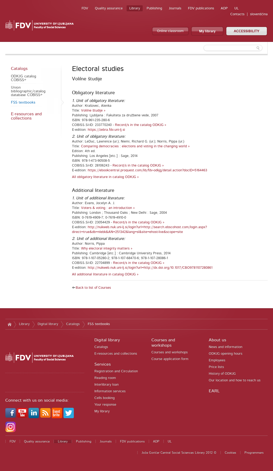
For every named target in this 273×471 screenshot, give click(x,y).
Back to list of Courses (93, 288)
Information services (110, 391)
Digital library (48, 324)
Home (9, 324)
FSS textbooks (23, 102)
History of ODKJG (222, 373)
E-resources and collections (26, 116)
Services (102, 364)
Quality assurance (109, 8)
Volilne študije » (93, 110)
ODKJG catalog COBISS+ (23, 78)
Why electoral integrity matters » (107, 248)
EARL (214, 391)
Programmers (254, 452)
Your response (105, 404)
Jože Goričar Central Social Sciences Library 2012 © (179, 452)
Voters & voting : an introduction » (108, 208)
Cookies (230, 452)
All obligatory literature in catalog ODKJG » (105, 177)
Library (134, 8)
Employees (217, 360)
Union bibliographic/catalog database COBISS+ (28, 91)
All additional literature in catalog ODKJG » (105, 274)
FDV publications (201, 8)
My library (207, 31)
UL (236, 8)
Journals (175, 8)
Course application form (169, 359)
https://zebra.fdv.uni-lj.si (106, 130)
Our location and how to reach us (234, 380)
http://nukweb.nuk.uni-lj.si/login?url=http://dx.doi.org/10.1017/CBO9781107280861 (150, 268)
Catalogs (19, 68)
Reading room (105, 378)
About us (217, 340)
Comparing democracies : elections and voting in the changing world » (135, 146)
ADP (224, 8)
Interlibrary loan (106, 384)
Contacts (237, 14)
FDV (85, 8)
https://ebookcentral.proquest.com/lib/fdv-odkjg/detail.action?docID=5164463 (147, 170)
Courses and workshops (169, 352)
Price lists (216, 367)
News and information (225, 347)
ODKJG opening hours (225, 353)
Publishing (154, 8)
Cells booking (104, 398)
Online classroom (170, 31)
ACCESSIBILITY (246, 31)
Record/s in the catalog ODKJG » (140, 125)
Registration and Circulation (116, 371)
